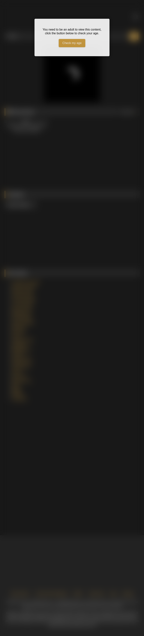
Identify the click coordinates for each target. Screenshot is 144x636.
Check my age (72, 43)
